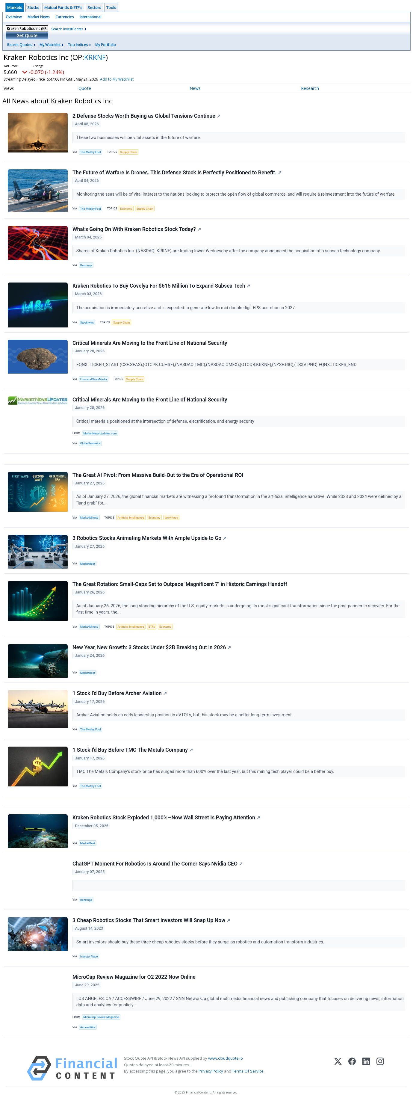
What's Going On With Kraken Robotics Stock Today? (136, 229)
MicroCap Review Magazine (101, 1017)
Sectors (94, 7)
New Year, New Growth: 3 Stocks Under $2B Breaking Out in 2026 (151, 647)
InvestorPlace (89, 956)
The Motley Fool (90, 152)
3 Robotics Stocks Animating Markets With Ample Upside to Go (149, 538)
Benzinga (86, 265)
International (90, 16)
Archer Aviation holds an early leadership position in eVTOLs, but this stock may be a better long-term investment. (185, 715)
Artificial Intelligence (130, 517)
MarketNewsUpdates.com (100, 433)
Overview (14, 16)
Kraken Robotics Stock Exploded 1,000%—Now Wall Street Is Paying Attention (166, 818)
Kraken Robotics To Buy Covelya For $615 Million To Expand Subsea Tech (161, 286)
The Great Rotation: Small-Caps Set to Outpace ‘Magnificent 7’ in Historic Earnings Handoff (179, 584)
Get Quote (26, 35)
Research (310, 88)
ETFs (152, 626)
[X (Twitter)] (338, 1068)
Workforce (171, 517)
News (195, 88)
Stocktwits (87, 322)
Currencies (64, 16)
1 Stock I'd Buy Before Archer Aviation (119, 693)
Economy (126, 208)
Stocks (33, 7)
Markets (14, 7)
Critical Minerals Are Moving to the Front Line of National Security (149, 343)
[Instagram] (380, 1068)
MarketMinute (89, 517)
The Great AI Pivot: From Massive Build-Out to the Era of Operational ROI (157, 475)
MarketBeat (87, 563)
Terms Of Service (248, 1071)
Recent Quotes (19, 44)
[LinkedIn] (366, 1068)
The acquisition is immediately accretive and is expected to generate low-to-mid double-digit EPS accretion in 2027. (186, 307)
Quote (84, 88)
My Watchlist (50, 44)
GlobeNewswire (90, 443)
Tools (111, 7)
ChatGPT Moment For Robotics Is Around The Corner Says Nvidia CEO (157, 864)
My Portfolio (105, 44)
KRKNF (95, 57)
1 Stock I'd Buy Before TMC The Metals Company (132, 750)
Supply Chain (128, 152)
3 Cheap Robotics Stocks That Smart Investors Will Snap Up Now (151, 920)
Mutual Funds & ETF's (63, 7)
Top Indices (78, 44)
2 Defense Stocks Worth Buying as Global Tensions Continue (146, 116)
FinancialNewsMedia (93, 379)
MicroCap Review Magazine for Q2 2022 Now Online (134, 977)
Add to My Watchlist (127, 79)
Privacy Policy (211, 1071)
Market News (38, 16)
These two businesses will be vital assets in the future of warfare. (139, 137)
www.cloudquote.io (225, 1058)
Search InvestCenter (67, 29)
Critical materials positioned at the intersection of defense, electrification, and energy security (165, 421)
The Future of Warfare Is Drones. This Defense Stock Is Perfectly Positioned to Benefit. (177, 173)
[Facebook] (352, 1068)
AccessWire (88, 1027)
